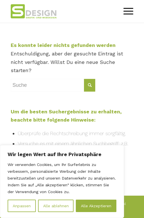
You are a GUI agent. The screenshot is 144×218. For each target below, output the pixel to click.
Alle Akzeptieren (96, 206)
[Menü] (125, 11)
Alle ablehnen (56, 206)
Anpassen (22, 206)
